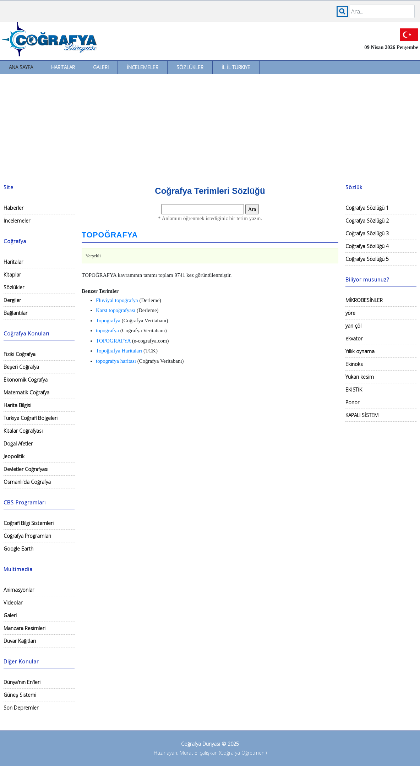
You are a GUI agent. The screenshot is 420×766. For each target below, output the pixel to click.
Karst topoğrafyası (115, 310)
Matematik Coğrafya (26, 392)
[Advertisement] (210, 127)
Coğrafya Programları (27, 535)
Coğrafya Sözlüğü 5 (367, 259)
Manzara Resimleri (24, 628)
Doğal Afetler (18, 443)
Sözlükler (189, 67)
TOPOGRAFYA (113, 341)
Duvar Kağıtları (20, 641)
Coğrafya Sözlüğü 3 (367, 233)
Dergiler (12, 300)
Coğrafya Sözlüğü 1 (367, 207)
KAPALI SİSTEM (361, 415)
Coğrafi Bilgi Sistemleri (29, 523)
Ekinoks (354, 364)
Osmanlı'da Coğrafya (27, 481)
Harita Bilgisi (17, 405)
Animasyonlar (19, 589)
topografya (107, 330)
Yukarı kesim (359, 376)
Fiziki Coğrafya (20, 354)
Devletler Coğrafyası (26, 469)
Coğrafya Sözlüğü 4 (367, 246)
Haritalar (63, 67)
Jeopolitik (14, 456)
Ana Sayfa (21, 67)
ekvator (353, 338)
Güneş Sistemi (20, 694)
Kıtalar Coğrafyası (23, 430)
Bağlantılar (15, 313)
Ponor (352, 402)
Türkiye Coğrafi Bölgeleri (31, 418)
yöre (350, 313)
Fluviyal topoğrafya (117, 300)
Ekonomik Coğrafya (26, 379)
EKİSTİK (353, 389)
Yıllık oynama (360, 351)
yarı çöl (353, 325)
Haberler (13, 207)
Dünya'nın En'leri (22, 682)
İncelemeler (142, 67)
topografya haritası (116, 361)
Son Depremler (21, 707)
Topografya (108, 320)
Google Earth (18, 548)
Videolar (13, 602)
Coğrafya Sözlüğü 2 (367, 220)
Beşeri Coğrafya (21, 366)
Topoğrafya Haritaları (119, 351)
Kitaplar (12, 274)
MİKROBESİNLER (364, 300)
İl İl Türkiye (236, 67)
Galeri (101, 67)
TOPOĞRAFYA (110, 235)
